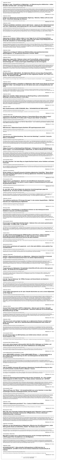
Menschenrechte (6, 244)
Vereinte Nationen (6, 433)
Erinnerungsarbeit (6, 159)
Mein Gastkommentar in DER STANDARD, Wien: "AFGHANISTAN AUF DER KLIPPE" (25, 108)
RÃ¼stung (5, 207)
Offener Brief (10, 114)
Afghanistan (5, 2)
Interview (9, 125)
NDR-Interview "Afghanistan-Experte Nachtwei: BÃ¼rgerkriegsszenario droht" (24, 127)
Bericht (9, 2)
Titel (30, 457)
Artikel (9, 23)
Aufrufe (32, 457)
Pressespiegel (10, 423)
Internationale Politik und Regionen (9, 342)
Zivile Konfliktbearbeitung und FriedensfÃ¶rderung (12, 352)
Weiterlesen (47, 14)
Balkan (4, 365)
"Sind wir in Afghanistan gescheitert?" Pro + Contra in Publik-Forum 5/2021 (23, 403)
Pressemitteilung (11, 170)
